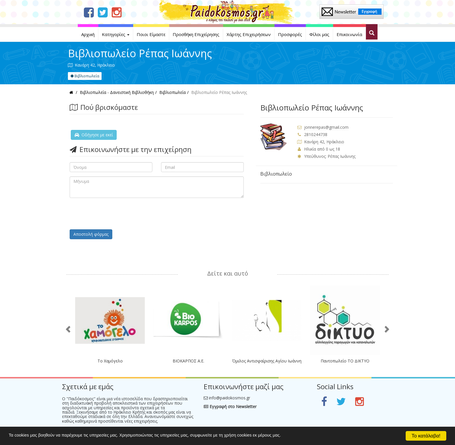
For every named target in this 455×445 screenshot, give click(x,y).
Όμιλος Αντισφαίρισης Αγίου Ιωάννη (266, 361)
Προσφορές (290, 34)
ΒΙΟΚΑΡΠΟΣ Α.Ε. (188, 361)
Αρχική (88, 34)
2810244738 (315, 134)
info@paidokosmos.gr (229, 398)
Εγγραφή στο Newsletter (230, 406)
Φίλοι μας (319, 34)
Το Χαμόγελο (110, 361)
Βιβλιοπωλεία (84, 75)
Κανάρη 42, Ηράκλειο (324, 141)
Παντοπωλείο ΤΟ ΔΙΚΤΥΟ (345, 361)
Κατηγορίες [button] (115, 34)
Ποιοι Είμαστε (151, 34)
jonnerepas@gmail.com (326, 127)
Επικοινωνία (349, 34)
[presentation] (114, 213)
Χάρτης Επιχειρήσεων (249, 34)
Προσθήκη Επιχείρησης (196, 34)
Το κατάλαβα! (425, 436)
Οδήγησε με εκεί (94, 134)
